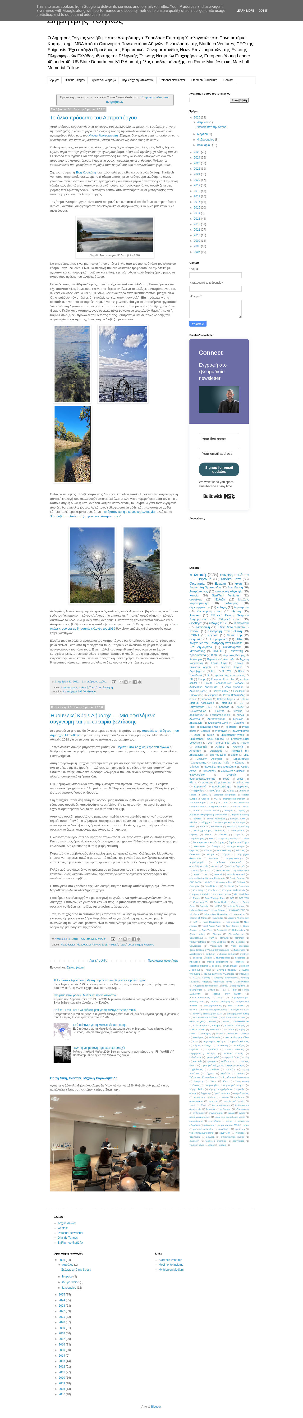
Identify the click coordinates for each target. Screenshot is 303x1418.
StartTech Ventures (225, 595)
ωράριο (222, 1145)
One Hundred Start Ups (222, 742)
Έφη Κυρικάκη (86, 172)
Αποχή (205, 981)
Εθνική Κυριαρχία (216, 818)
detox (209, 957)
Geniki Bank (220, 902)
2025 (197, 152)
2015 (197, 207)
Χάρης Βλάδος (196, 1089)
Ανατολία (238, 746)
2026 (197, 117)
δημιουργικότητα (199, 607)
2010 (197, 235)
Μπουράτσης (237, 830)
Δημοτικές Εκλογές (234, 655)
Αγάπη (236, 611)
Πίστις (208, 834)
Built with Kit (219, 496)
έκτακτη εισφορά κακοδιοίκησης (209, 842)
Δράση (234, 754)
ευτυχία (239, 663)
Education (244, 886)
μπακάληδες (224, 1129)
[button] (219, 400)
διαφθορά (195, 623)
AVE (207, 874)
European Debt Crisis (233, 890)
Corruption (194, 886)
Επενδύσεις (196, 695)
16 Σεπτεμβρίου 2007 (200, 870)
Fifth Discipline (241, 894)
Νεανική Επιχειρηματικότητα (220, 766)
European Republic (199, 894)
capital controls (241, 806)
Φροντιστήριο (197, 774)
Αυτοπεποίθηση (216, 719)
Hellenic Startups (198, 910)
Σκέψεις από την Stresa (211, 127)
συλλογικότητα (240, 730)
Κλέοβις (216, 1025)
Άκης (208, 969)
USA (211, 802)
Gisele (234, 902)
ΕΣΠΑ (241, 1005)
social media (212, 810)
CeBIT (208, 882)
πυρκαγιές (243, 786)
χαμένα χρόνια (196, 1145)
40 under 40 (222, 870)
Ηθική (192, 826)
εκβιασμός (225, 1109)
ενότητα (208, 850)
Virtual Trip (234, 635)
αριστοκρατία (195, 1101)
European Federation (223, 679)
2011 (197, 229)
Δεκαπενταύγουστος (199, 997)
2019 (197, 185)
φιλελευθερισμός (237, 866)
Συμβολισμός (196, 1069)
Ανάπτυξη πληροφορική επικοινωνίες (208, 814)
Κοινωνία (224, 706)
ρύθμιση (210, 1137)
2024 (197, 157)
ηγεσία (242, 1113)
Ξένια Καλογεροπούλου (237, 1037)
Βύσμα (211, 989)
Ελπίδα (193, 822)
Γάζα (234, 989)
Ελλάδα (220, 599)
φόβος (210, 734)
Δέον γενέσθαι (234, 687)
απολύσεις (239, 1097)
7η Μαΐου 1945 (241, 870)
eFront (196, 810)
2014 (197, 213)
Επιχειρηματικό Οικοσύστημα (230, 822)
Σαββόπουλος (228, 1061)
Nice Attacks (232, 922)
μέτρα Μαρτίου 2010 (228, 1125)
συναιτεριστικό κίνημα (232, 1137)
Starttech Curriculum (204, 80)
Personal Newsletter (172, 80)
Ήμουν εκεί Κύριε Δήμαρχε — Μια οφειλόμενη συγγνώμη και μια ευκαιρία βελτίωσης (103, 719)
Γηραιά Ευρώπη (240, 814)
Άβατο (245, 742)
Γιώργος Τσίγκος (231, 667)
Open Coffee (232, 926)
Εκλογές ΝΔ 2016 (240, 1009)
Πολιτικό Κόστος (233, 1053)
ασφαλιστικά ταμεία (234, 1101)
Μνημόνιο (212, 695)
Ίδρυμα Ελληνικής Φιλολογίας (219, 974)
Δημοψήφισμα (197, 671)
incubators (240, 957)
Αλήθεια (220, 746)
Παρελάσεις (212, 1049)
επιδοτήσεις (199, 1113)
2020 (197, 180)
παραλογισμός (196, 862)
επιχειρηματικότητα (234, 575)
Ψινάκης (149, 944)
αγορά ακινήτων (222, 1093)
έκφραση (205, 1093)
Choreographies (224, 882)
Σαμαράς (238, 834)
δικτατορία (199, 846)
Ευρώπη (220, 583)
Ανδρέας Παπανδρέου (225, 977)
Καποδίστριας (200, 1025)
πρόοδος (207, 699)
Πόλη (246, 1057)
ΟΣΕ (195, 1041)
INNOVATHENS (237, 910)
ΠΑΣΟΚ (218, 651)
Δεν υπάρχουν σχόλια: (95, 681)
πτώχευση (194, 1137)
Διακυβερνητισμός (212, 1005)
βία (208, 675)
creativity (244, 954)
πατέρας (240, 1133)
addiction (210, 954)
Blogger (156, 1406)
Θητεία (212, 1021)
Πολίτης (220, 710)
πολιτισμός (231, 603)
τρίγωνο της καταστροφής (230, 675)
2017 (197, 196)
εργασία (213, 635)
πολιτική (83, 687)
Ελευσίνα (239, 722)
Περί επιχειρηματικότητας (137, 80)
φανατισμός (218, 866)
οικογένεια (195, 599)
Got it (263, 10)
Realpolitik (222, 930)
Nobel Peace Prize (211, 926)
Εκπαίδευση (235, 587)
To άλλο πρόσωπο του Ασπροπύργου (93, 118)
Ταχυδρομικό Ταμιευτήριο (236, 1077)
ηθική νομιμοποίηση (199, 1117)
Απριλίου (203, 122)
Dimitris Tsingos (75, 80)
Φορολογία (211, 1085)
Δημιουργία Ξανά (218, 722)
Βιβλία (214, 655)
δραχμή (205, 730)
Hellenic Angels (226, 699)
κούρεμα (225, 854)
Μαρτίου (203, 134)
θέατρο (193, 782)
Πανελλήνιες (209, 770)
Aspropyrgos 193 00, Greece (79, 691)
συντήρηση (215, 790)
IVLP (216, 798)
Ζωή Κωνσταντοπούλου (205, 1017)
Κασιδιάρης (216, 826)
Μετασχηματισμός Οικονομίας (209, 830)
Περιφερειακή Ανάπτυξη (220, 659)
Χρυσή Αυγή (218, 663)
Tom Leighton (218, 942)
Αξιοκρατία (216, 750)
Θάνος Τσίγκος (197, 1021)
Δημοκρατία (241, 607)
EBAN (205, 794)
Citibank (241, 882)
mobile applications (217, 961)
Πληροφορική (218, 639)
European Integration (225, 794)
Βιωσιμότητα (195, 989)
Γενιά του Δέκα (217, 754)
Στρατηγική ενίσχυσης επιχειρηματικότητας (223, 1065)
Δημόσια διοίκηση (220, 1001)
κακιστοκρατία (232, 647)
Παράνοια (194, 1049)
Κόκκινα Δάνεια (197, 1029)
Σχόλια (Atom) (76, 967)
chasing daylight (227, 954)
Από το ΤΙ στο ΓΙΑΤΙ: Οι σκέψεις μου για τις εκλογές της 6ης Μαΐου (95, 1010)
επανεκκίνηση (224, 850)
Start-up (217, 934)
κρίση (238, 583)
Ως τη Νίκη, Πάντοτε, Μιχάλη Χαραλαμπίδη (84, 1078)
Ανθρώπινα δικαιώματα (203, 687)
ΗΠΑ (239, 639)
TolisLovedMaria (197, 942)
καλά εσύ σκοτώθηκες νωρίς (230, 1117)
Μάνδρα (194, 766)
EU (191, 679)
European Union (221, 894)
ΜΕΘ (192, 1033)
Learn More (245, 10)
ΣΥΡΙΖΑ (194, 635)
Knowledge (217, 918)
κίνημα (210, 854)
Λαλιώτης (214, 1029)
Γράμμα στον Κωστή (226, 993)
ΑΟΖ (195, 977)
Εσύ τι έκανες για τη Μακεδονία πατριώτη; (99, 1025)
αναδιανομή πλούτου (205, 1097)
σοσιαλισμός (196, 715)
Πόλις (241, 671)
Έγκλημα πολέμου (226, 969)
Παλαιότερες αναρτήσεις (163, 960)
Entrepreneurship (220, 715)
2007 (197, 252)
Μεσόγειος (198, 1037)
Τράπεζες (230, 726)
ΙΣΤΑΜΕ (225, 1021)
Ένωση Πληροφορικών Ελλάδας (223, 683)
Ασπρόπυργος (69, 687)
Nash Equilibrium (211, 922)
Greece (205, 798)
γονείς (192, 1105)
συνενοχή (194, 1141)
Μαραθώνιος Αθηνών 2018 (92, 944)
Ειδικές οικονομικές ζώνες (214, 1009)
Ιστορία (193, 595)
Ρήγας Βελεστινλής (234, 695)
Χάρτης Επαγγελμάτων (220, 1089)
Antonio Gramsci (236, 874)
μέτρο (246, 1125)
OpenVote (207, 930)
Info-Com (194, 914)
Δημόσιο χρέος (198, 691)
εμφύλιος (193, 850)
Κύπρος (239, 762)
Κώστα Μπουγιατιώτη (103, 135)
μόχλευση (240, 1129)
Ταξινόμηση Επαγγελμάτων (203, 1077)
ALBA (196, 874)
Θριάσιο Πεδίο (220, 762)
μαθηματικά (242, 782)
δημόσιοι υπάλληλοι (239, 842)
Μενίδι (245, 1033)
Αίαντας (206, 977)
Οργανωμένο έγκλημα (214, 1041)
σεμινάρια (199, 790)
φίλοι (197, 734)
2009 (197, 240)
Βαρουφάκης (238, 985)
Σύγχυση (209, 1073)
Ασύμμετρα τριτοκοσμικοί (205, 985)
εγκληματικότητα (235, 846)
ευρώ (226, 778)
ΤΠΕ (211, 838)
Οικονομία (197, 583)
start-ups (227, 702)
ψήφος (211, 1145)
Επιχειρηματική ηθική (238, 1013)
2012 (197, 224)
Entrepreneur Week (232, 734)
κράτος (228, 1121)
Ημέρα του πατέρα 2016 (233, 1017)
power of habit (230, 965)
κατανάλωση (214, 1121)
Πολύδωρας (195, 1057)
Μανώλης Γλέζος (210, 726)
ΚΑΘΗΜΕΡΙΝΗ (241, 1021)
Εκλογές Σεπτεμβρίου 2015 (207, 1013)
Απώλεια (194, 615)
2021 (197, 174)
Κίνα (191, 726)
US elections (238, 942)
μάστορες (207, 782)
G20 (232, 898)
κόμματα (213, 858)
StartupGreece (236, 934)
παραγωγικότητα (234, 858)
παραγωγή (200, 786)
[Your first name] (219, 438)
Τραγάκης (199, 1081)
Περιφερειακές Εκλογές (202, 1053)
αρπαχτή (213, 1101)
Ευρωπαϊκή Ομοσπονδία (205, 587)
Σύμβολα (225, 1073)
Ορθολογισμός (197, 710)
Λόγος (239, 706)
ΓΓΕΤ (223, 989)
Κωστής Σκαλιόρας (235, 1025)
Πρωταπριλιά (212, 1057)
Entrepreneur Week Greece (206, 738)
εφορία (231, 1113)
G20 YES (244, 898)
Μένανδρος (205, 1033)
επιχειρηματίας (216, 1113)
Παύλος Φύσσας (234, 1049)
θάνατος (240, 850)
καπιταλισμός (196, 1121)
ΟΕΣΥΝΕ (227, 671)
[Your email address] (219, 453)
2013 (197, 218)
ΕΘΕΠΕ (197, 818)
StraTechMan (196, 937)
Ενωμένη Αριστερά (209, 758)
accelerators (195, 954)
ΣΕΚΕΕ (223, 834)
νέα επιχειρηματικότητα (201, 1133)
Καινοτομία (195, 659)
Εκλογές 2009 (237, 818)
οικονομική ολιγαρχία (229, 591)
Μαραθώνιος (68, 944)
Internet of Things (198, 918)
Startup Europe (197, 802)
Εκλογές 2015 (220, 691)
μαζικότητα (224, 782)
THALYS (224, 937)
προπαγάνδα (197, 655)
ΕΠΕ (246, 754)
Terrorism (239, 937)
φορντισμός (238, 1141)
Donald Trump (212, 886)
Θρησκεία (195, 639)
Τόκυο (213, 1081)
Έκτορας (228, 810)
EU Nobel (229, 886)
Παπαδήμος (239, 1045)
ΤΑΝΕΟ (240, 1073)
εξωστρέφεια (242, 1109)
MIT (195, 922)
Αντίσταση (195, 750)
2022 (197, 168)
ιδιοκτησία (194, 854)
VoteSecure (216, 946)
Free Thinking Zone (215, 898)
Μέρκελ (219, 1033)
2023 (197, 163)
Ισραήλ (203, 826)
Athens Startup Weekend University (207, 878)
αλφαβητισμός (241, 1093)
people (215, 965)
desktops (197, 957)
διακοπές (210, 1109)
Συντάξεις (230, 1069)
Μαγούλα (233, 1033)
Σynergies (211, 1061)
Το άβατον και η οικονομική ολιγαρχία (129, 512)
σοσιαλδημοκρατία (198, 866)
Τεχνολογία (195, 675)
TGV (211, 937)
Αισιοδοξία (201, 746)
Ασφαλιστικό (242, 981)
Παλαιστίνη (222, 1045)
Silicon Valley (197, 934)
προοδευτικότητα (221, 786)
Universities (195, 946)
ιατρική (193, 699)
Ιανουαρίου (204, 145)
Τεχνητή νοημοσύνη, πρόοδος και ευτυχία (99, 1048)
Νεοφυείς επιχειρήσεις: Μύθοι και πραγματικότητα (85, 995)
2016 (197, 202)
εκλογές (222, 607)
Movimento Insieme (171, 1264)
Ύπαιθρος (244, 974)
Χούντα (245, 838)
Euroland (212, 890)
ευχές (240, 778)
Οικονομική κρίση (209, 611)
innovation (194, 961)
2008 (197, 246)
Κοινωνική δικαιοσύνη (238, 826)
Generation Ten (201, 902)
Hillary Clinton (218, 910)
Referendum (238, 930)
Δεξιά (220, 997)
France (196, 898)
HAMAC (218, 906)
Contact (228, 80)
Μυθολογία (214, 1037)
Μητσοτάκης (197, 651)
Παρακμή (204, 579)
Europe (202, 679)
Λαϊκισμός (229, 1029)
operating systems (198, 965)
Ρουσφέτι (197, 1061)
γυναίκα (238, 710)
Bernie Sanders (237, 878)
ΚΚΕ (213, 671)
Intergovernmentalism (234, 798)
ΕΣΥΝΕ (193, 1009)
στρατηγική (221, 730)
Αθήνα (240, 715)
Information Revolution (216, 914)
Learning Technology (238, 918)
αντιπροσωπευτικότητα (202, 778)
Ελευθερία (239, 691)
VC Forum (223, 802)
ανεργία (225, 1097)
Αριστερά (194, 719)
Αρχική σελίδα (98, 960)
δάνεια (204, 1105)
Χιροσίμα (240, 1089)
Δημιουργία (195, 722)
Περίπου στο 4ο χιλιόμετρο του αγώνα (142, 747)
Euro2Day (198, 890)
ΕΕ (241, 702)
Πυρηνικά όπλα (231, 1057)
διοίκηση (216, 846)
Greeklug (204, 906)
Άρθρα (54, 80)
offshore (239, 961)
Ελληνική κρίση (229, 619)
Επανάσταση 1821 (200, 706)
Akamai (218, 874)
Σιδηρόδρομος (196, 838)
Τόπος (226, 1081)
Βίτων (225, 985)
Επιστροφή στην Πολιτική (225, 631)
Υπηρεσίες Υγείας (227, 838)
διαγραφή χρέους (221, 1105)
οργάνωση (224, 1133)
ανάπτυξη (237, 651)
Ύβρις (242, 810)
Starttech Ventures (170, 1260)
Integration (239, 914)
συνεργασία (241, 623)
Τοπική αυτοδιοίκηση (101, 687)
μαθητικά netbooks (203, 1129)
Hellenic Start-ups (236, 906)
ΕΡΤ (230, 1005)
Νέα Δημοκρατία (200, 647)
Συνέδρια (214, 1069)
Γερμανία (238, 719)
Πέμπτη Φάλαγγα (202, 1045)
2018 (197, 191)
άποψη (193, 1093)
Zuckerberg (239, 950)
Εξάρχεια (206, 822)
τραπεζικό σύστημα (216, 1141)
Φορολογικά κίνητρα (233, 1085)
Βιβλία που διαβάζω (103, 80)
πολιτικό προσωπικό (228, 862)
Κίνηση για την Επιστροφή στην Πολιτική (216, 643)
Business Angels (200, 667)
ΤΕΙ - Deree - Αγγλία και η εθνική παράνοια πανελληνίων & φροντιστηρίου (100, 980)
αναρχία (231, 774)
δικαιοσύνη (203, 627)
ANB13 (230, 790)
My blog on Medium (171, 1269)
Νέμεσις (193, 834)
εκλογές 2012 (217, 623)
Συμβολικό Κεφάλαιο (232, 770)
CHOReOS (195, 882)
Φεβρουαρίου (206, 139)
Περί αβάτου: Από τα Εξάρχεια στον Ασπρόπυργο (85, 516)
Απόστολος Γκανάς (222, 981)
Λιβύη (242, 1029)
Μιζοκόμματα (231, 579)
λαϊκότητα (209, 1125)
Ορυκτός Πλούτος (239, 1041)
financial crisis (223, 957)
